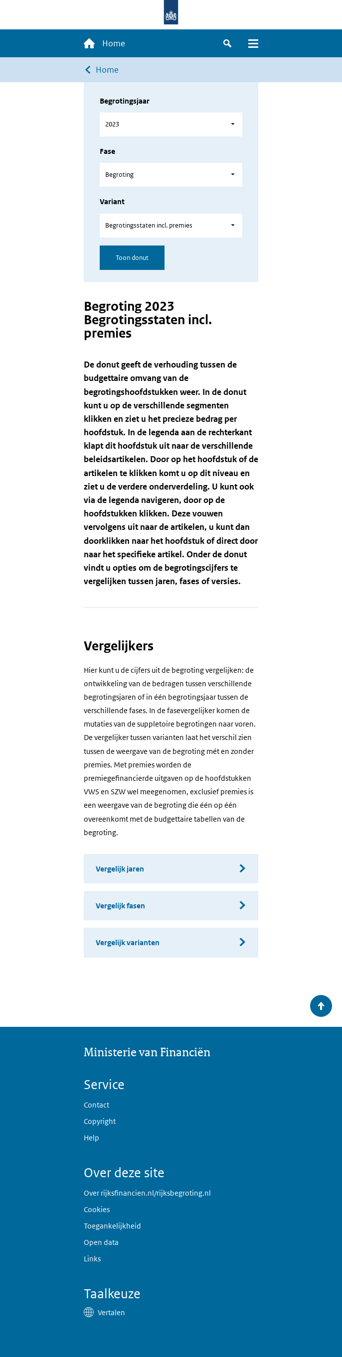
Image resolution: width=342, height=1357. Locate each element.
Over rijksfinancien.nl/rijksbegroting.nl (147, 1193)
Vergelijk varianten (128, 942)
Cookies (97, 1209)
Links (92, 1258)
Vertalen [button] (111, 1312)
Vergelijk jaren (120, 868)
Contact (96, 1105)
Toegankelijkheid (112, 1226)
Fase (107, 151)
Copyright (100, 1121)
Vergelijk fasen (120, 905)
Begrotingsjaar (125, 101)
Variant (112, 201)
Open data (101, 1242)
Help (91, 1137)
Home (107, 69)
